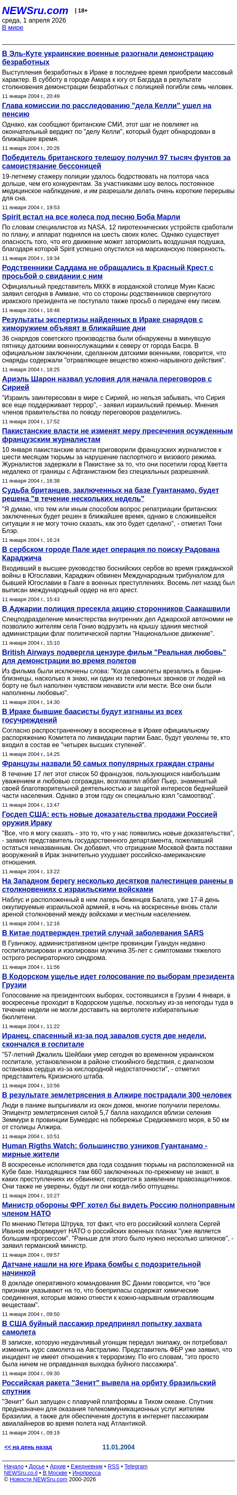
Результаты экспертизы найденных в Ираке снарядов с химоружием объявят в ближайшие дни (102, 324)
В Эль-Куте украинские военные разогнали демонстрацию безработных (108, 58)
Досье (37, 1466)
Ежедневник (87, 1466)
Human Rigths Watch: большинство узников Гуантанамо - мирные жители (105, 1150)
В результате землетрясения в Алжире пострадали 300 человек (116, 1095)
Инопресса (87, 1473)
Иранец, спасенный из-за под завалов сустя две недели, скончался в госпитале (104, 1040)
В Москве (55, 1473)
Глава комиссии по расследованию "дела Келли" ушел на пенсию (107, 110)
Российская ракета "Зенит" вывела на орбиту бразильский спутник (109, 1387)
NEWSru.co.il (20, 1473)
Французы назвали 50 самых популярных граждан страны (108, 764)
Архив (58, 1466)
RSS (113, 1466)
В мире (12, 27)
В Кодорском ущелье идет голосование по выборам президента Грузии (118, 980)
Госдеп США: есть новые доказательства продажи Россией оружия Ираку (109, 818)
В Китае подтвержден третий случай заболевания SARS (103, 933)
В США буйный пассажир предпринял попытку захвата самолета (102, 1328)
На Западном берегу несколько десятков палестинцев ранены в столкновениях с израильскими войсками (117, 885)
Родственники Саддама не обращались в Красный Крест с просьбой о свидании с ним (107, 272)
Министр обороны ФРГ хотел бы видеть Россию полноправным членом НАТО (118, 1209)
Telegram (136, 1466)
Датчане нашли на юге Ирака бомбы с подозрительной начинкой (101, 1268)
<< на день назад (28, 1447)
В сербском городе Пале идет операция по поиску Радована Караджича (111, 554)
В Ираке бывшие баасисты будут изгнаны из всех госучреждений (92, 716)
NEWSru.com (35, 10)
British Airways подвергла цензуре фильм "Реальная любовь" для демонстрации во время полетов (114, 656)
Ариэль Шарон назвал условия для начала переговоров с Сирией (107, 383)
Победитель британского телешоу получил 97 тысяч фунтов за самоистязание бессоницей (116, 162)
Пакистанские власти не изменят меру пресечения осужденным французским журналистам (117, 435)
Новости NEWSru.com (38, 1479)
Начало (14, 1466)
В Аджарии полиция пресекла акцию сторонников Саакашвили (116, 609)
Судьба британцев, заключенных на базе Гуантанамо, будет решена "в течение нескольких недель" (110, 494)
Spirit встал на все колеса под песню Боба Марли (91, 217)
